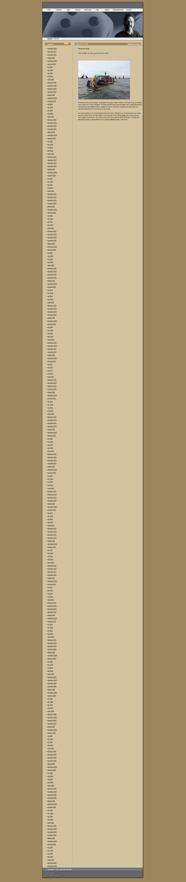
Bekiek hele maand (134, 44)
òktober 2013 (51, 503)
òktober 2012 (51, 541)
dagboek (49, 38)
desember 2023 (51, 126)
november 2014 (51, 463)
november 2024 (51, 92)
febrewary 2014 (51, 491)
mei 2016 (50, 407)
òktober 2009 (51, 652)
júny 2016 (50, 404)
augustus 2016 (51, 398)
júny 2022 (50, 181)
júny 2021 (50, 219)
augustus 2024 (51, 101)
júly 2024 (50, 104)
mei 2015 (50, 445)
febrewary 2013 (51, 528)
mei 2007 (50, 742)
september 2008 (52, 692)
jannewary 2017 (52, 383)
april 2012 (50, 559)
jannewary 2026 (52, 48)
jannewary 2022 (52, 197)
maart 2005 (50, 822)
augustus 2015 (51, 435)
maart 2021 (50, 228)
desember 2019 (51, 274)
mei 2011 (50, 593)
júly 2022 (50, 178)
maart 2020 (50, 265)
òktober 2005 (51, 801)
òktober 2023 (51, 132)
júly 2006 (50, 773)
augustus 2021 (51, 212)
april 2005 (50, 819)
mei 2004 (50, 853)
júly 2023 (50, 141)
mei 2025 (50, 73)
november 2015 (51, 426)
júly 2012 (50, 550)
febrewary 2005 (51, 826)
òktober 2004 (51, 838)
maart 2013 (50, 525)
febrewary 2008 (51, 714)
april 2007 (50, 745)
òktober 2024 (51, 95)
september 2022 (52, 172)
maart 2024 (50, 116)
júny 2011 (50, 590)
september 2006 (52, 767)
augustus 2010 (51, 621)
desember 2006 (51, 757)
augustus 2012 (51, 547)
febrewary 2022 (51, 194)
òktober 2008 (51, 689)
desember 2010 (51, 609)
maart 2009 (50, 674)
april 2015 (50, 448)
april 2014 (50, 485)
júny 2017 (50, 367)
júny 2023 (50, 144)
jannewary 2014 (52, 494)
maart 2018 (50, 339)
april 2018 (50, 336)
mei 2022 (50, 185)
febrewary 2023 (51, 157)
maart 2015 (50, 451)
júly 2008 (50, 699)
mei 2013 (50, 519)
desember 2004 (51, 832)
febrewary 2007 (51, 751)
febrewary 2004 (51, 863)
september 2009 (52, 655)
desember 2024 (51, 89)
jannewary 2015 (52, 457)
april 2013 (50, 522)
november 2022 (51, 166)
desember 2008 (51, 683)
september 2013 (52, 507)
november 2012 (51, 538)
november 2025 (51, 54)
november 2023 (51, 129)
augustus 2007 (51, 733)
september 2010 (52, 618)
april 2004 (50, 856)
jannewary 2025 (52, 85)
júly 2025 (50, 67)
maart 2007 (50, 748)
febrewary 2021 (51, 231)
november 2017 (51, 352)
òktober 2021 (51, 206)
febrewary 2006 (51, 788)
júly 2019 (50, 290)
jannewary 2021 (52, 234)
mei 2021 (50, 222)
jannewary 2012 (52, 569)
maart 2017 (50, 377)
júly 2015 (50, 438)
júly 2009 (50, 661)
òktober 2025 (51, 58)
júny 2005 (50, 813)
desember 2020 (51, 237)
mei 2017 (50, 370)
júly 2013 (50, 513)
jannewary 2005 (52, 829)
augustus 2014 (51, 473)
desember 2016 (51, 386)
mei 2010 (50, 630)
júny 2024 (50, 107)
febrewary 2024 (51, 120)
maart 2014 (50, 488)
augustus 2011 (51, 584)
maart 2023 (50, 154)
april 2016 (50, 411)
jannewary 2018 (52, 346)
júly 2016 (50, 401)
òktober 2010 (51, 615)
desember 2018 (51, 311)
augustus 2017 (51, 361)
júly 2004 (50, 847)
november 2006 (51, 760)
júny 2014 (50, 479)
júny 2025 (50, 70)
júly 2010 (50, 624)
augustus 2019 (51, 287)
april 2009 (50, 671)
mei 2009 (50, 668)
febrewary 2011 (51, 603)
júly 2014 (50, 476)
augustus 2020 (51, 250)
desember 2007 (51, 720)
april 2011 (50, 596)
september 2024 (52, 98)
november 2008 (51, 686)
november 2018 (51, 315)
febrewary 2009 (51, 677)
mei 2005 (50, 816)
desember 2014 (51, 460)
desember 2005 (51, 795)
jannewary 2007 (52, 754)
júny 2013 (50, 516)
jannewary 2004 (52, 866)
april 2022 (50, 188)
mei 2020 (50, 259)
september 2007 (52, 730)
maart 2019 (50, 302)
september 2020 (52, 246)
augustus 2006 (51, 770)
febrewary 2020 (51, 268)
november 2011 (51, 575)
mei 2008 (50, 705)
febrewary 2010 (51, 640)
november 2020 (51, 240)
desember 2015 (51, 423)
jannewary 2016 (52, 420)
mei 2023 (50, 147)
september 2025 (52, 61)
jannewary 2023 (52, 160)
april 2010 (50, 634)
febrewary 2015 (51, 454)
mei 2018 (50, 333)
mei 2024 (50, 110)
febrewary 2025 (51, 82)
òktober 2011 (51, 578)
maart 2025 (50, 79)
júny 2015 (50, 442)
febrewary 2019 (51, 305)
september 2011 (52, 581)
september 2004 (52, 841)
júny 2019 (50, 293)
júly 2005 (50, 810)
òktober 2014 (51, 466)
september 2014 (52, 469)
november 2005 (51, 798)
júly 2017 (50, 364)
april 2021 (50, 225)
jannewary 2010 (52, 643)
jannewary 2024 (52, 123)
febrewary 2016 (51, 417)
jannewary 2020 (52, 271)
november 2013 (51, 500)
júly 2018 (50, 327)
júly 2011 (50, 587)
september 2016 (52, 395)
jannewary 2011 (52, 606)
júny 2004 (50, 850)
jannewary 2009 (52, 680)
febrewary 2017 (51, 380)
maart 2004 (50, 860)
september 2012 (52, 544)
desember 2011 (51, 572)
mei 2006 (50, 779)
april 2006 (50, 782)
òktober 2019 (51, 281)
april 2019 (50, 299)
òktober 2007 (51, 726)
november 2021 (51, 203)
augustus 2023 (51, 138)
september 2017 (52, 358)
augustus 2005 (51, 807)
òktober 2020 (51, 243)
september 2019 (52, 284)
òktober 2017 (51, 355)
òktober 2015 (51, 429)
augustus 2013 (51, 510)
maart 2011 (50, 599)
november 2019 (51, 277)
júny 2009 (50, 664)
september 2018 (52, 321)
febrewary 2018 (51, 342)
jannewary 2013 (52, 531)
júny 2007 (50, 739)
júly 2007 (50, 736)
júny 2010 (50, 627)
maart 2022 (50, 191)
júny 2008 (50, 702)
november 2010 (51, 612)
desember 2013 (51, 497)
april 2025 (50, 76)
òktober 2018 (51, 318)
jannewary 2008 (52, 717)
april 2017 (50, 373)
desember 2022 (51, 163)
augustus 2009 (51, 658)
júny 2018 (50, 330)
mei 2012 (50, 556)
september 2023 (52, 135)
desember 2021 (51, 200)
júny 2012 (50, 553)
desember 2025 (51, 51)
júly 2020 (50, 253)
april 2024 (50, 113)
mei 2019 (50, 296)
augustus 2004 (51, 844)
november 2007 (51, 723)
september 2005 (52, 804)
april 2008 (50, 708)
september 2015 (52, 432)
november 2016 (51, 389)
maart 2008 (50, 711)
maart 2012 (50, 562)
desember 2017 (51, 349)
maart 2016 (50, 414)
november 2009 (51, 649)
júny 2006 (50, 776)
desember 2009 (51, 646)
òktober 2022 (51, 169)
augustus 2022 (51, 175)
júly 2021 (50, 216)
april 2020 (50, 262)
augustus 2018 (51, 324)
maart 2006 (50, 785)
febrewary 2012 (51, 565)
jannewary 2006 (52, 791)
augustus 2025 (51, 64)
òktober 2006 (51, 764)
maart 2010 (50, 637)
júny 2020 (50, 256)
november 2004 (51, 835)
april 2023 (50, 150)
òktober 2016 (51, 392)
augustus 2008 (51, 695)
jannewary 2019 (52, 308)
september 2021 (52, 209)
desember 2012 (51, 534)
